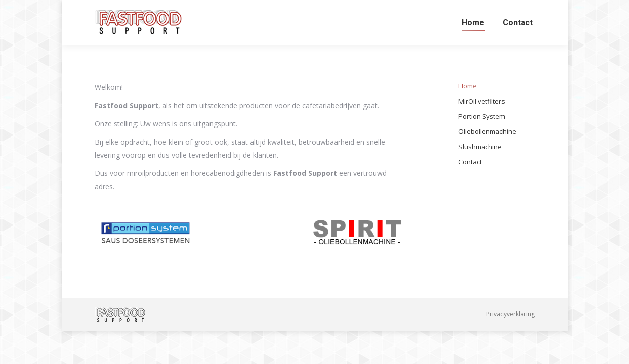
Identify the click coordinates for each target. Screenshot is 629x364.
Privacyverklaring (510, 314)
